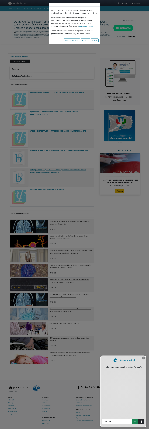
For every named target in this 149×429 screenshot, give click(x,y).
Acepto (94, 40)
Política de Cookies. (86, 26)
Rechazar (85, 40)
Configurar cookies (72, 40)
